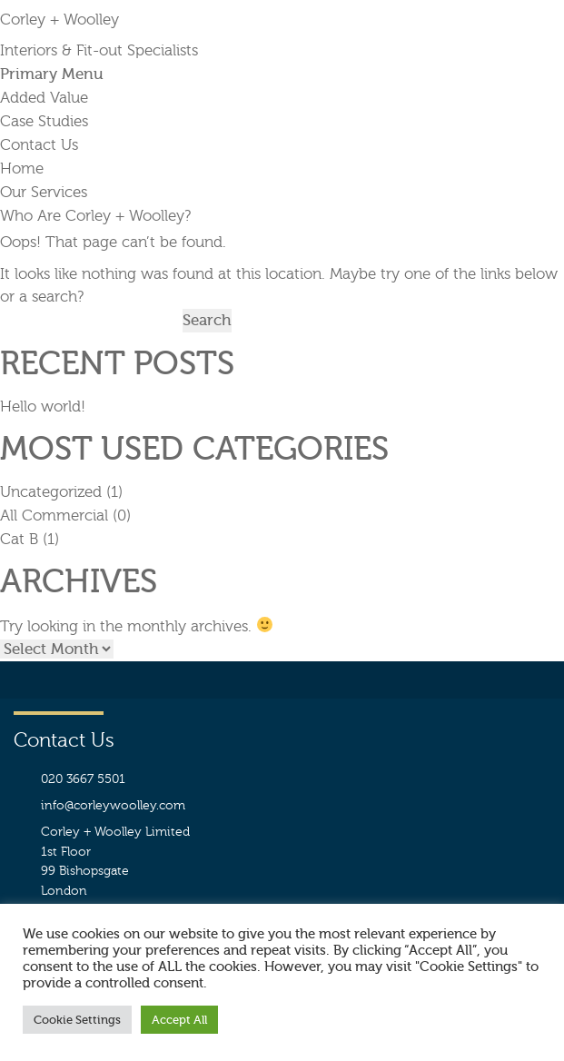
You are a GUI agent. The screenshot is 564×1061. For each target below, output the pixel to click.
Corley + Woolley (59, 19)
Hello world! (42, 406)
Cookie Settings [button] (77, 1019)
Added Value (44, 97)
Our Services (43, 192)
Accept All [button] (179, 1019)
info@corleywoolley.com (113, 805)
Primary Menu (52, 74)
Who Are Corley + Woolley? (95, 215)
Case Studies (44, 121)
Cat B (19, 539)
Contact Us (39, 145)
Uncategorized (51, 492)
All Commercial (54, 515)
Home (22, 168)
